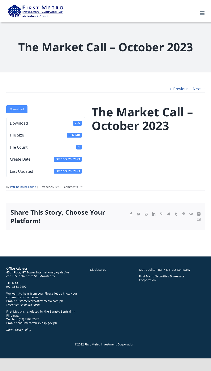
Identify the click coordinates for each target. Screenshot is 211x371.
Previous (181, 88)
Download (17, 109)
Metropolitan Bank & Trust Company (164, 270)
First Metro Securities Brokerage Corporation (161, 278)
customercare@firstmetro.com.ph (39, 301)
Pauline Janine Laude (23, 187)
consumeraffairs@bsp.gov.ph (36, 323)
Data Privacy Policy (18, 330)
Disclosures (98, 270)
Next (197, 88)
